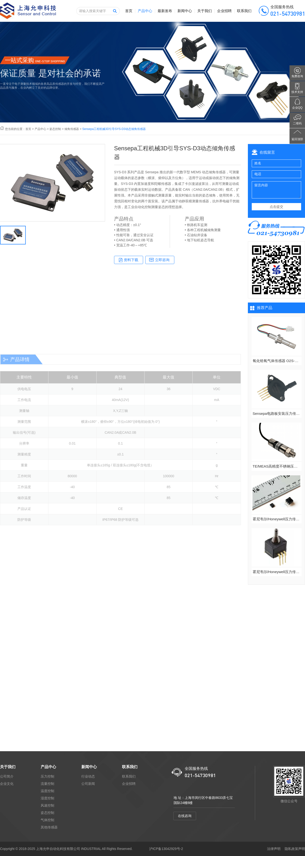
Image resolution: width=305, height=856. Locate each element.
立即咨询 (173, 260)
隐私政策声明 (295, 849)
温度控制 (47, 791)
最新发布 (165, 11)
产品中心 (145, 11)
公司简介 (7, 776)
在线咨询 (184, 816)
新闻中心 (184, 11)
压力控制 (47, 776)
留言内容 (276, 189)
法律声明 (274, 849)
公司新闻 (88, 784)
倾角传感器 (71, 129)
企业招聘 (224, 11)
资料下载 (142, 260)
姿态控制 (55, 129)
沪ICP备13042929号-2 (166, 849)
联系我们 (244, 11)
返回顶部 (297, 139)
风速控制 (47, 805)
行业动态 (88, 776)
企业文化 (7, 784)
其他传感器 (49, 827)
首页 (128, 11)
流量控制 (47, 784)
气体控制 (47, 820)
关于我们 (204, 11)
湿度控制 (47, 798)
